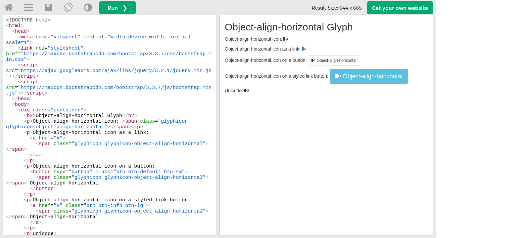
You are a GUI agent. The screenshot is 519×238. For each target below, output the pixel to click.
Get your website (400, 8)
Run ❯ (117, 8)
